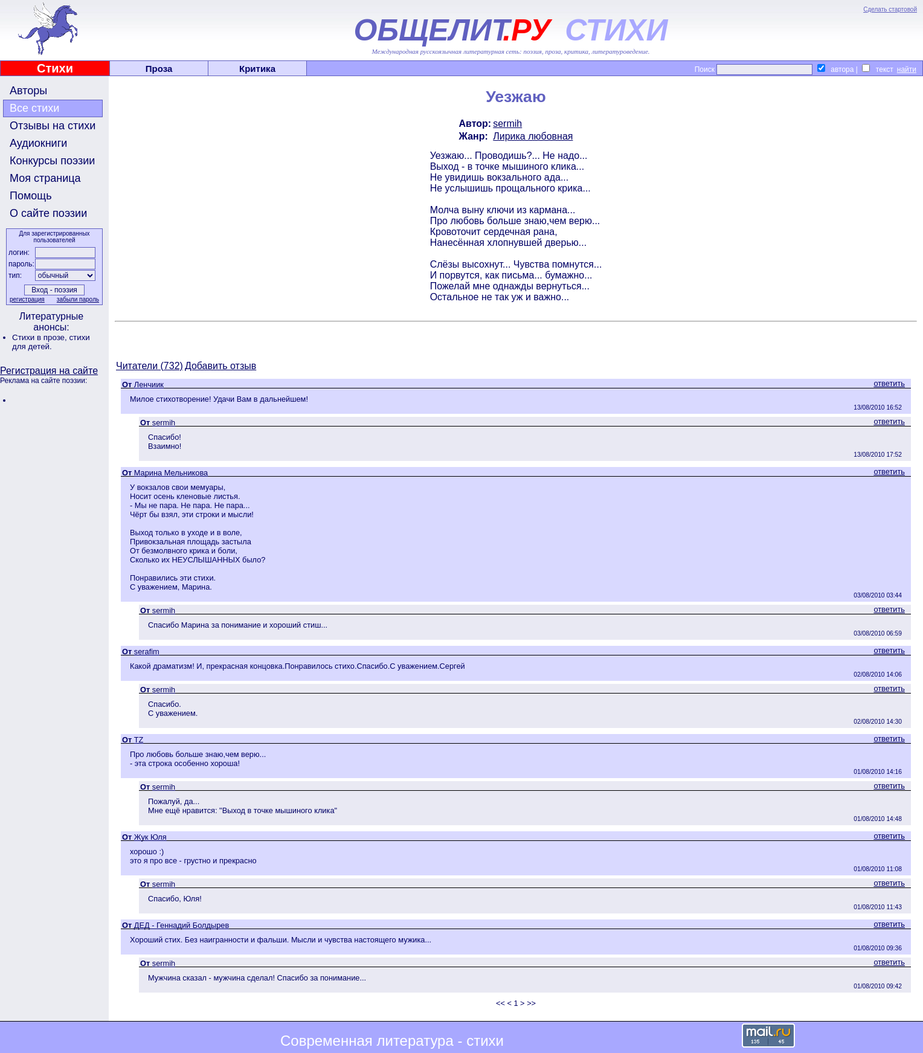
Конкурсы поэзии (52, 161)
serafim (146, 651)
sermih (507, 123)
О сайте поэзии (48, 213)
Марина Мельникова (171, 472)
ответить (889, 383)
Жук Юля (150, 837)
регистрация (27, 299)
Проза (159, 68)
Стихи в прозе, (40, 337)
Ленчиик (149, 384)
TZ (139, 739)
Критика (257, 68)
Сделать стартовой (890, 9)
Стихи (55, 68)
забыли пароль (78, 299)
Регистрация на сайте (49, 370)
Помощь (31, 196)
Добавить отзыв (220, 366)
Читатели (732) (149, 366)
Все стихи (34, 108)
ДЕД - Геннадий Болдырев (181, 925)
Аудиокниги (38, 143)
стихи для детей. (51, 342)
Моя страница (45, 178)
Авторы (28, 91)
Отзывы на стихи (52, 126)
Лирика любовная (533, 136)
